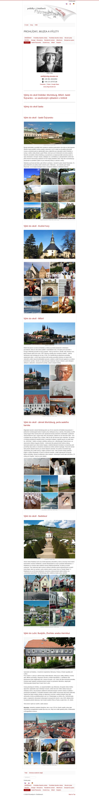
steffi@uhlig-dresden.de (49, 76)
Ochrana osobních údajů (36, 773)
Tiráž (26, 773)
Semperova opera (69, 40)
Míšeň (53, 42)
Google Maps (55, 84)
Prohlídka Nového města (56, 38)
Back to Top (72, 794)
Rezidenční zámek (49, 40)
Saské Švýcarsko (36, 42)
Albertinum (59, 40)
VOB (36, 25)
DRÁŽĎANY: (28, 38)
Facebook (43, 84)
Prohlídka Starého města (40, 38)
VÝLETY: (27, 42)
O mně (26, 25)
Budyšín (59, 42)
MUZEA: (27, 40)
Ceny (31, 25)
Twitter (49, 84)
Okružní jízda (68, 38)
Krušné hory (46, 42)
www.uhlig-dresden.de (49, 86)
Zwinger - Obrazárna (37, 40)
